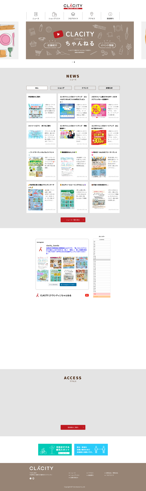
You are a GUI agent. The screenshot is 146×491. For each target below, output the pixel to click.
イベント (85, 88)
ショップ (61, 88)
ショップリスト (54, 16)
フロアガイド (73, 16)
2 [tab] (74, 62)
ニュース (36, 16)
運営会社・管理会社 (112, 473)
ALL (36, 88)
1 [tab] (72, 62)
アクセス (91, 16)
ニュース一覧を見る (73, 220)
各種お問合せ (74, 477)
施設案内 (110, 16)
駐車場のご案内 (73, 427)
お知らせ (109, 88)
